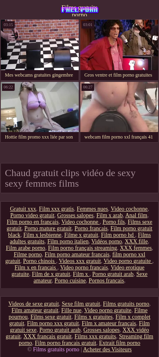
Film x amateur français (109, 323)
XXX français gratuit (48, 336)
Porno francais (91, 228)
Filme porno (28, 254)
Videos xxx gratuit (80, 261)
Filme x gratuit (81, 235)
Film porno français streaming (82, 248)
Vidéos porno (106, 241)
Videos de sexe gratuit (33, 304)
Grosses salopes (75, 215)
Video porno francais (84, 267)
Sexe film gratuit (81, 304)
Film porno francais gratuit (65, 343)
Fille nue (71, 310)
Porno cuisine (70, 281)
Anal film (136, 215)
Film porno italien (67, 241)
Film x (81, 274)
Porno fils (113, 222)
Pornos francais (106, 281)
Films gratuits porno (79, 10)
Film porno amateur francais (76, 254)
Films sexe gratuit (51, 317)
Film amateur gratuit (34, 310)
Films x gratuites (93, 317)
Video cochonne (129, 209)
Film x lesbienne (42, 235)
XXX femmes (136, 248)
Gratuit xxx (23, 209)
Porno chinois (39, 261)
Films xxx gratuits (95, 336)
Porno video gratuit (32, 215)
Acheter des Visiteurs (107, 349)
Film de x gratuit (51, 274)
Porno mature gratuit (48, 228)
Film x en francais (36, 267)
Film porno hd (118, 235)
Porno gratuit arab (112, 274)
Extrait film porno (119, 343)
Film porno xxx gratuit (53, 323)
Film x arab (109, 215)
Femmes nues (92, 209)
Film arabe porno (25, 248)
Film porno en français (32, 222)
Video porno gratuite (128, 261)
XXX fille (136, 241)
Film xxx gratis (56, 209)
